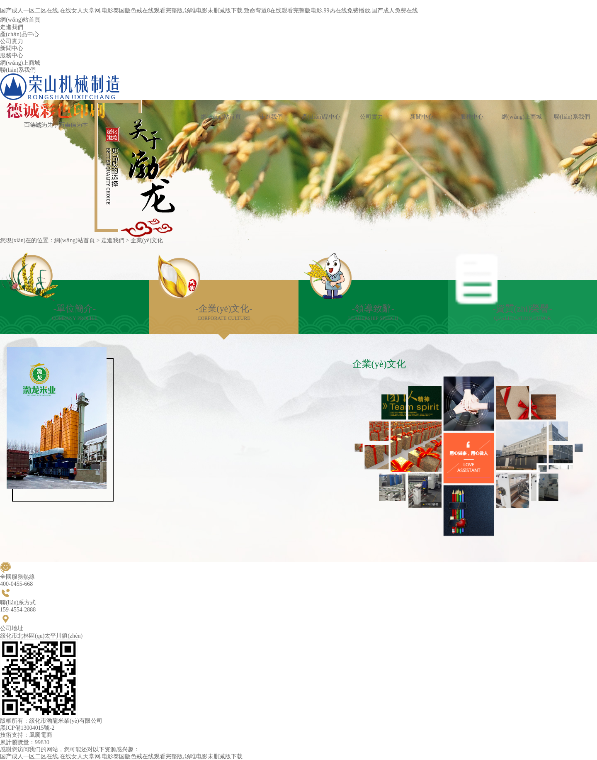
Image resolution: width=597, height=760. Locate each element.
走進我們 (112, 240)
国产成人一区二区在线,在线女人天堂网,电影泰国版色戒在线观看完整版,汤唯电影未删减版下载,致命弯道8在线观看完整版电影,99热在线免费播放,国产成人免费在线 (209, 10)
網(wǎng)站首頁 (74, 240)
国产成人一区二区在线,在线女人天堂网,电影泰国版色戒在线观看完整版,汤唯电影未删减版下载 (121, 756)
